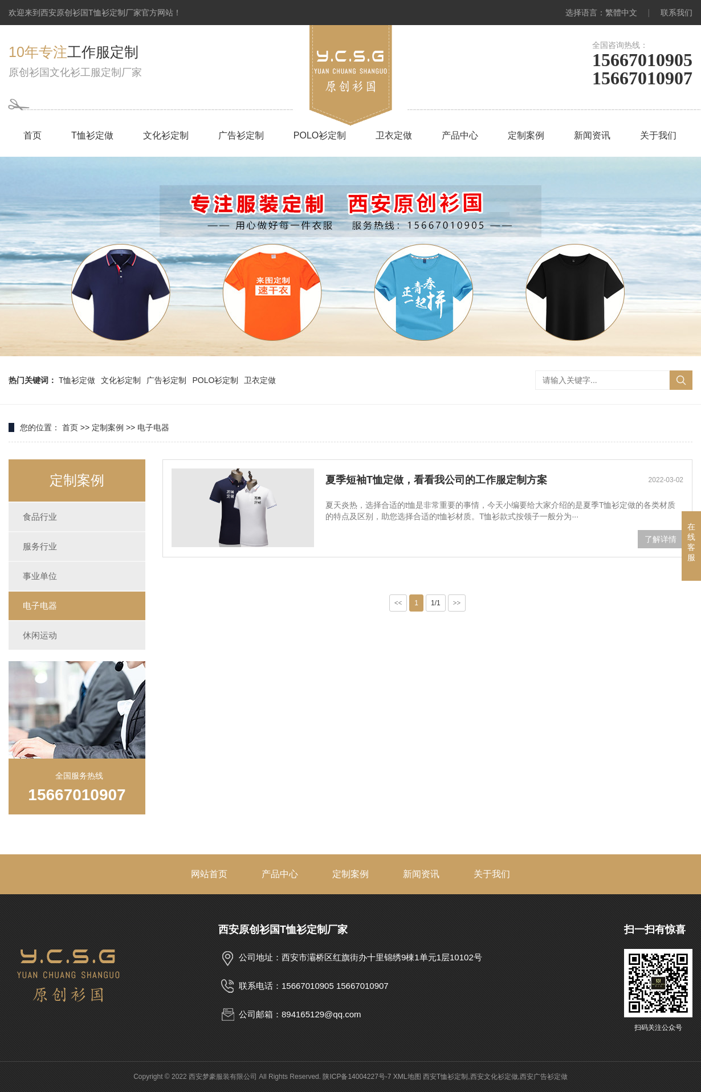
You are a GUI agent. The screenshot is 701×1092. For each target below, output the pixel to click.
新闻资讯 (592, 135)
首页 (32, 135)
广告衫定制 (241, 135)
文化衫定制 (166, 135)
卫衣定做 (394, 135)
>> (457, 603)
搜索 (681, 380)
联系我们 (676, 12)
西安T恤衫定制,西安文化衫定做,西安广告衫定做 (495, 1077)
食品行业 (40, 516)
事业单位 (40, 576)
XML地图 (407, 1077)
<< (398, 603)
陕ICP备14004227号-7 (357, 1077)
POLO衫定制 (320, 135)
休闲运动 (40, 635)
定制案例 (526, 135)
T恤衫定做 (92, 135)
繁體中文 (621, 12)
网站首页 (209, 874)
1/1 (436, 603)
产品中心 (460, 135)
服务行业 (40, 546)
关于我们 (658, 135)
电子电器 (153, 427)
